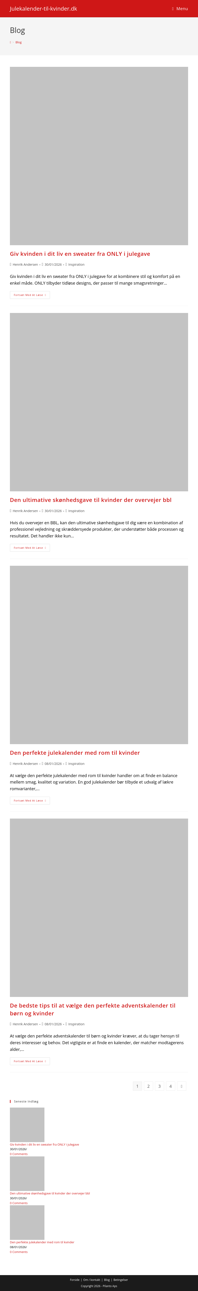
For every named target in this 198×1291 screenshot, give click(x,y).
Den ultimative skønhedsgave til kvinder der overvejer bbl (91, 500)
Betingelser (121, 1280)
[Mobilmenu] (180, 8)
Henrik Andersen (25, 264)
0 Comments (19, 1154)
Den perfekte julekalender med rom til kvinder (75, 752)
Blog (18, 42)
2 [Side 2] (148, 1086)
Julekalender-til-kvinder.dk (43, 8)
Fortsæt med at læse (32, 296)
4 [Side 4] (170, 1086)
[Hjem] (10, 42)
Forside (74, 1280)
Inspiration (76, 264)
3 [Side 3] (159, 1086)
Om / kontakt (91, 1280)
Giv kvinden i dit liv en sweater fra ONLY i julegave (80, 253)
